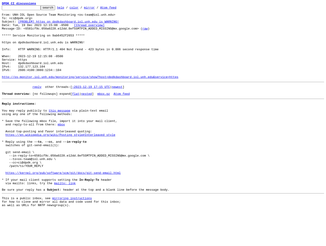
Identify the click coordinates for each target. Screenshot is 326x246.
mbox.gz (103, 110)
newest (117, 102)
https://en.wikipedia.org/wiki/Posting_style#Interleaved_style (60, 158)
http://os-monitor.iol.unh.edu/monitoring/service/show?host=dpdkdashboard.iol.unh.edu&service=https (90, 91)
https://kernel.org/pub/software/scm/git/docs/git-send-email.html (63, 204)
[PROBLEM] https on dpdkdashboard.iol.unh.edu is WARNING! (68, 25)
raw (145, 33)
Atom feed (115, 9)
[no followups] (45, 110)
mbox (61, 146)
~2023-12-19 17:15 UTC (91, 102)
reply (37, 102)
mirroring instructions (72, 233)
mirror (96, 9)
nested (86, 110)
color (81, 9)
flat (75, 110)
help (67, 9)
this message (59, 129)
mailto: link (65, 216)
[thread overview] (89, 29)
